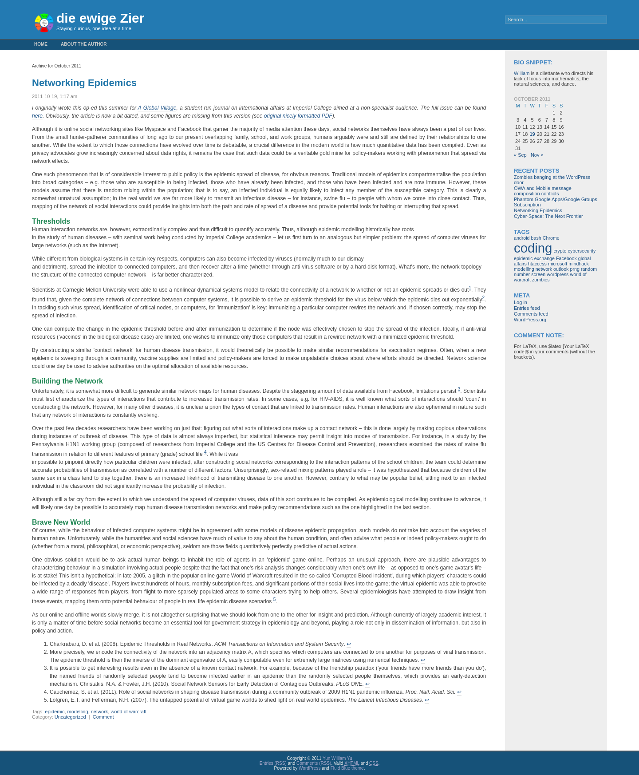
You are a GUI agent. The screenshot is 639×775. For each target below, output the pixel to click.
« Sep (520, 155)
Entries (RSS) (273, 763)
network (99, 711)
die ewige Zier (100, 18)
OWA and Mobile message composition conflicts (543, 191)
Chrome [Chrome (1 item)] (551, 238)
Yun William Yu (337, 758)
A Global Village (157, 108)
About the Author (84, 44)
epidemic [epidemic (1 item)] (523, 258)
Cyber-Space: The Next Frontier (548, 216)
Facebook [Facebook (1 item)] (566, 258)
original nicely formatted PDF (298, 116)
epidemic (54, 711)
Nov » (537, 155)
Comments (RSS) (313, 763)
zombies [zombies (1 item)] (541, 279)
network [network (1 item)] (544, 269)
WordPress (309, 768)
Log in (520, 302)
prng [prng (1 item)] (574, 269)
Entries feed (527, 308)
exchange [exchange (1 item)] (544, 258)
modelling (77, 711)
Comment (103, 717)
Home (40, 44)
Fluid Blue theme (347, 768)
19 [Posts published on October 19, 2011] (532, 134)
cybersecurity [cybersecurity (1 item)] (582, 250)
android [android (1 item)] (522, 238)
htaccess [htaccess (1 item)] (537, 263)
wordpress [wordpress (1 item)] (557, 274)
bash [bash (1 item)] (536, 238)
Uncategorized (70, 717)
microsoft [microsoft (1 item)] (557, 263)
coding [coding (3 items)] (533, 248)
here (37, 116)
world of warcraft (128, 711)
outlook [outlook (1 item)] (560, 269)
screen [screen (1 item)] (538, 274)
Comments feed (531, 313)
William (521, 73)
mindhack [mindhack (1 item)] (578, 263)
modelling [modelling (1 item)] (524, 269)
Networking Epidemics (84, 82)
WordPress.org (530, 319)
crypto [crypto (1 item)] (559, 250)
